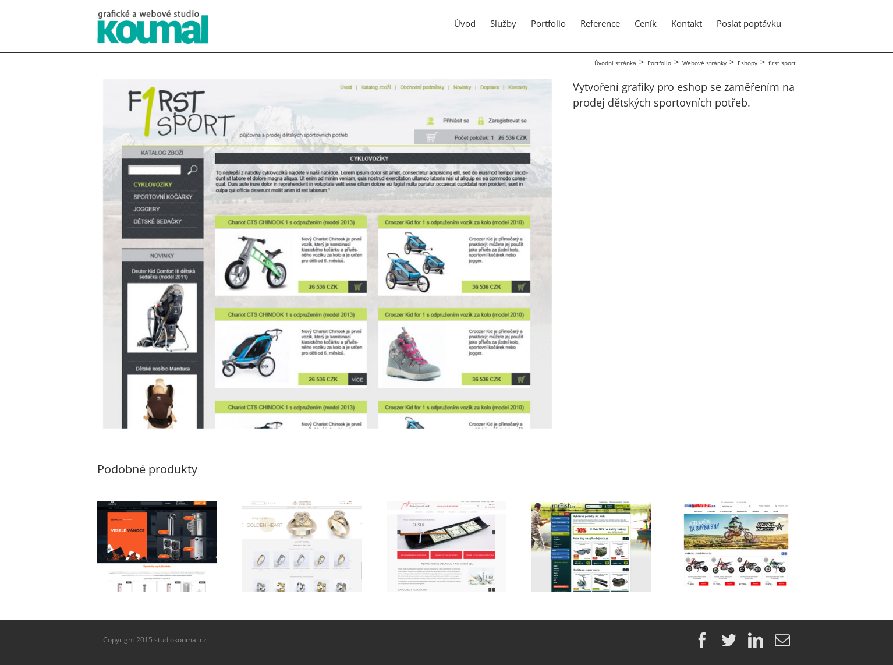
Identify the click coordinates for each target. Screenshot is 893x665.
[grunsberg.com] (302, 508)
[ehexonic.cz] (157, 508)
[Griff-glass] (446, 508)
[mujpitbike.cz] (736, 508)
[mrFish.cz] (591, 508)
